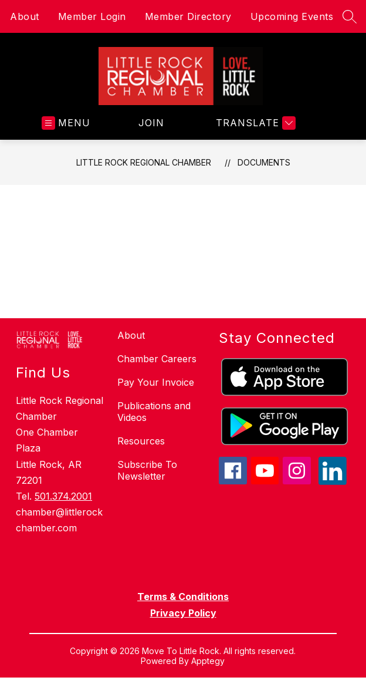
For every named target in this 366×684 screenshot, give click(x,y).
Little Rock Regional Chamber (143, 162)
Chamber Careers (156, 359)
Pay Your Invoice (155, 382)
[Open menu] (66, 123)
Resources (141, 441)
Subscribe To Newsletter (147, 470)
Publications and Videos (154, 411)
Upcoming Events (292, 16)
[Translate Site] (254, 123)
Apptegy (208, 661)
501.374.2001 (63, 496)
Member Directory (188, 16)
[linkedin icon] (332, 481)
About (24, 16)
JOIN (151, 123)
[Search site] (350, 16)
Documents (264, 162)
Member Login (92, 16)
